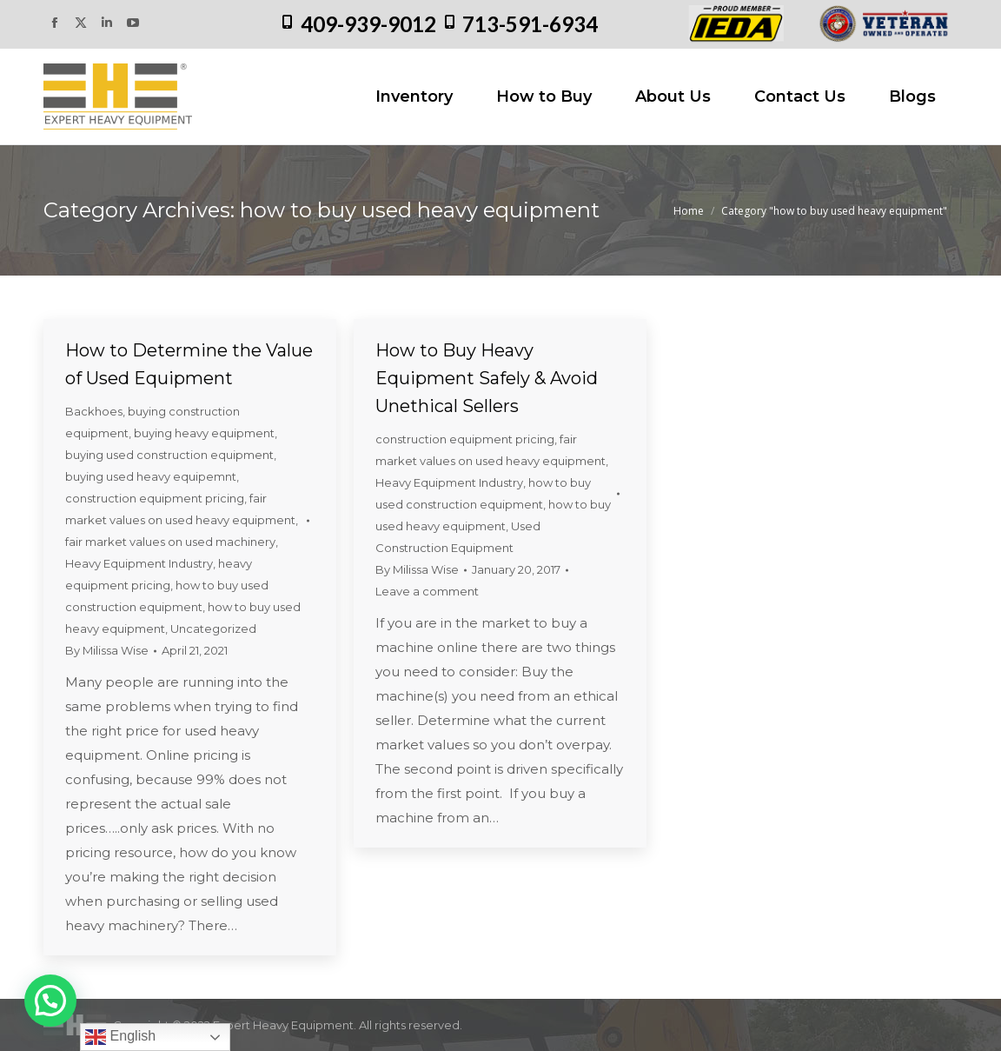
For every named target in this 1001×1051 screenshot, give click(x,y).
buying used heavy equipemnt (150, 476)
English (120, 1037)
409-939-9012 (368, 24)
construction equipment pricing (154, 498)
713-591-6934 (530, 24)
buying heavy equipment (204, 433)
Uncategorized (213, 628)
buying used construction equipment (169, 455)
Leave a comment (427, 591)
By (107, 650)
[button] (50, 1001)
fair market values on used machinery (170, 542)
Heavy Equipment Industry (139, 563)
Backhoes (94, 411)
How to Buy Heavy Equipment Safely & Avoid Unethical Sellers (486, 378)
